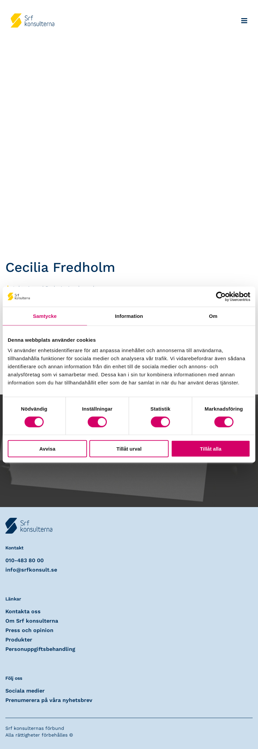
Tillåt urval (129, 449)
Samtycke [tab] (45, 316)
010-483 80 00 (24, 560)
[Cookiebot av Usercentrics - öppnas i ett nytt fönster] (220, 296)
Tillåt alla (210, 449)
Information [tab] (129, 316)
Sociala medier (25, 691)
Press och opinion (29, 630)
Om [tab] (213, 316)
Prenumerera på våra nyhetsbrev (48, 700)
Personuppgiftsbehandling (40, 649)
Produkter (18, 639)
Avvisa (47, 449)
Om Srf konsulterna (31, 621)
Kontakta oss (23, 611)
